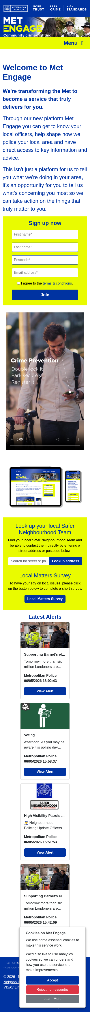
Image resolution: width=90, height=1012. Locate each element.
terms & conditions (57, 283)
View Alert (45, 691)
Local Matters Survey (45, 599)
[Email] (45, 272)
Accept (52, 980)
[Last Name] (45, 247)
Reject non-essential (53, 989)
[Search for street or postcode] (28, 561)
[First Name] (45, 234)
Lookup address (65, 561)
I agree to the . (45, 283)
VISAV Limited (15, 987)
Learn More (52, 999)
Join (45, 294)
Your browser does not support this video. (45, 381)
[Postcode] (45, 260)
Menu (75, 43)
